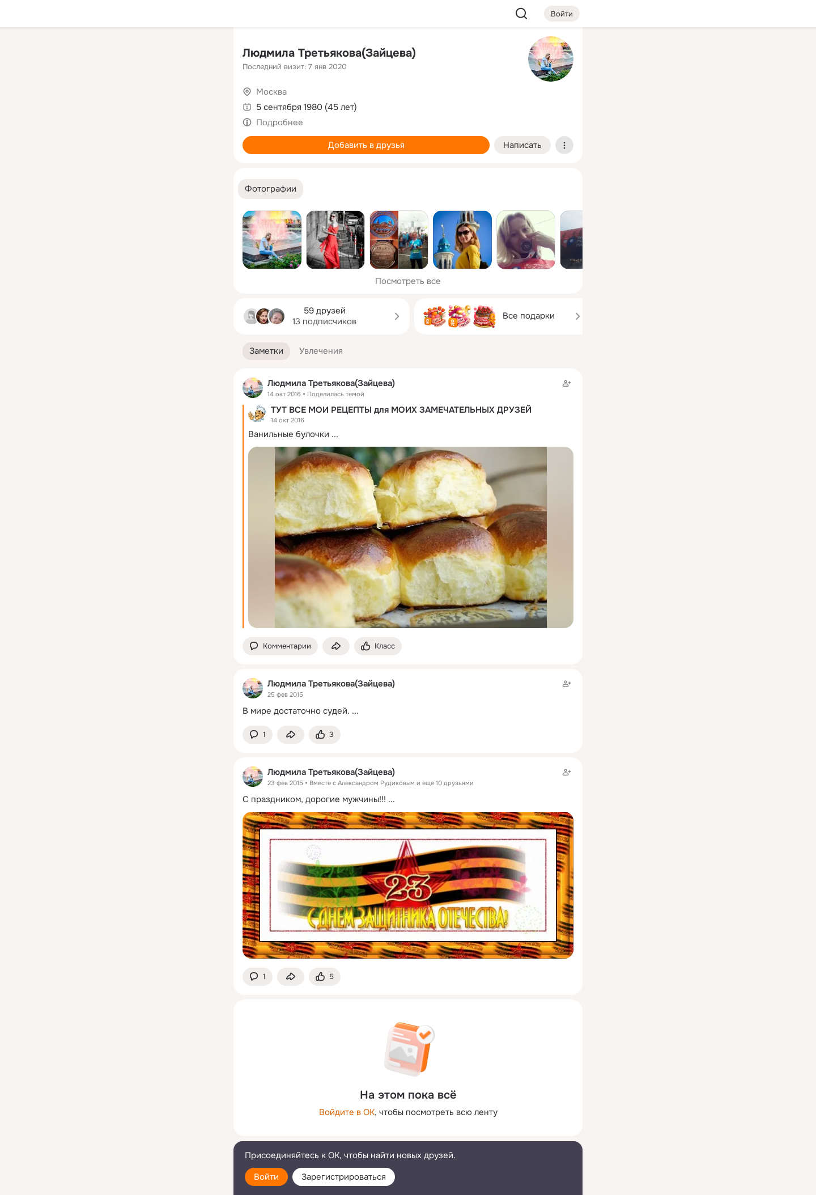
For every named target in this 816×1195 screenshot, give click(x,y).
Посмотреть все (408, 281)
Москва (271, 92)
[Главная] (100, 54)
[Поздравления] (150, 154)
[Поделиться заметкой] (336, 646)
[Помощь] (100, 204)
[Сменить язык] (150, 1132)
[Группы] (199, 54)
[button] (270, 189)
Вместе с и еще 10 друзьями (391, 783)
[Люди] (150, 104)
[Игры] (199, 154)
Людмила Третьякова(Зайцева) (329, 53)
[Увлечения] (150, 54)
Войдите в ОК (347, 1112)
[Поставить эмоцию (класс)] (378, 646)
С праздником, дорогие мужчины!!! (314, 799)
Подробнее (279, 122)
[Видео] (199, 104)
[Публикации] (100, 104)
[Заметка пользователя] (408, 697)
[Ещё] (150, 1107)
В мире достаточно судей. (296, 711)
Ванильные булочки (288, 434)
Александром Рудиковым (376, 783)
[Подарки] (100, 154)
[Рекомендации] (150, 204)
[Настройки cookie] (150, 1180)
